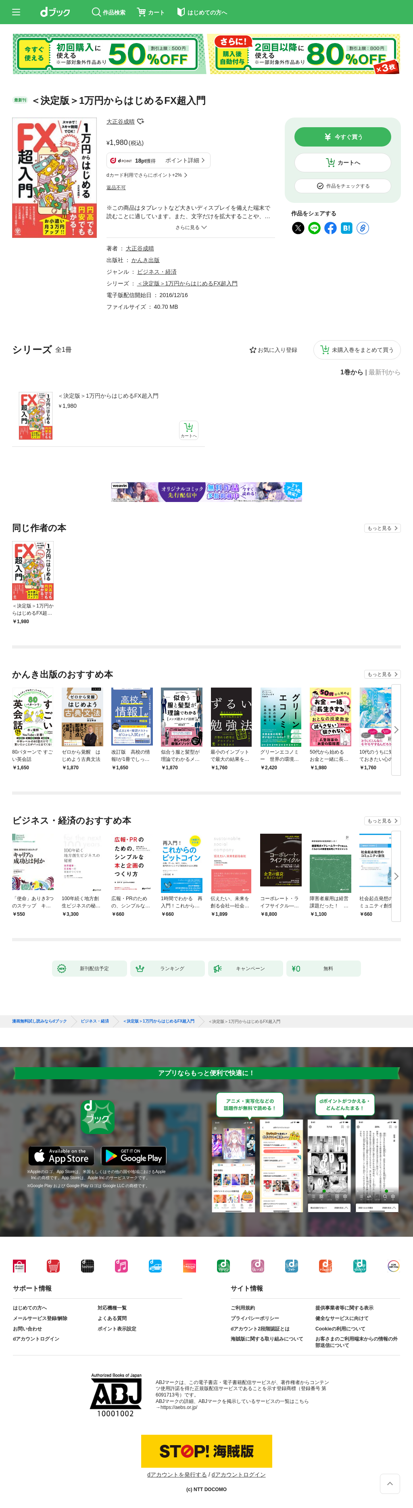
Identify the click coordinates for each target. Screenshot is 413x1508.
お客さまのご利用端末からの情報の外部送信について (356, 1342)
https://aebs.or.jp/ (179, 1407)
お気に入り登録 (277, 350)
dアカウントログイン (36, 1339)
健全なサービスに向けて (342, 1318)
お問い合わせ (27, 1329)
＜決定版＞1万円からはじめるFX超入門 (108, 395)
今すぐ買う (349, 137)
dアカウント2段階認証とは (260, 1329)
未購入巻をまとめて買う (363, 350)
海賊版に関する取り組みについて (267, 1339)
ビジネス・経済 (157, 272)
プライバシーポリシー (255, 1318)
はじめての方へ (30, 1308)
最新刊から (385, 372)
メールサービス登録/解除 (40, 1318)
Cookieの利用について (340, 1329)
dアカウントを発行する (177, 1474)
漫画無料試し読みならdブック (39, 1021)
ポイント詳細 (182, 160)
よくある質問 (112, 1318)
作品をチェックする (348, 186)
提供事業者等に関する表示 (344, 1308)
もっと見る (379, 528)
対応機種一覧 (112, 1308)
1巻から (351, 372)
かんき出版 (145, 260)
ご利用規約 (243, 1308)
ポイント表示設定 (117, 1329)
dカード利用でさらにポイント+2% (144, 175)
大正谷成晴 (120, 121)
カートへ (349, 162)
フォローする (140, 122)
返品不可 (116, 187)
